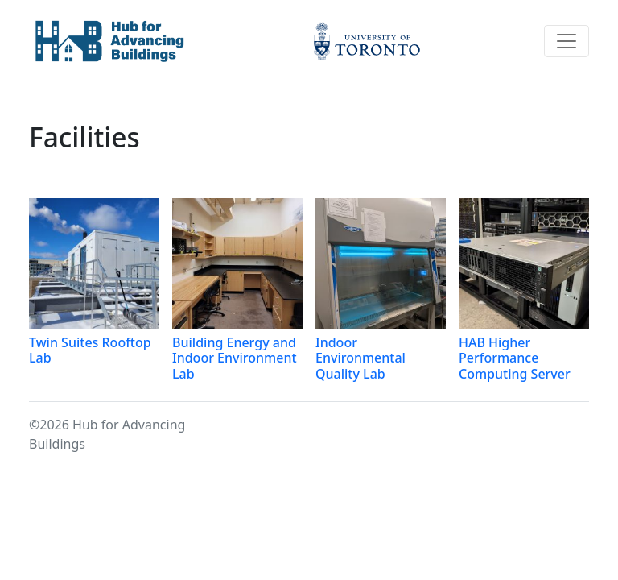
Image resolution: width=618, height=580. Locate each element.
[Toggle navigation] (566, 41)
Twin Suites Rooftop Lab (90, 350)
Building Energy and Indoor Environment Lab (234, 358)
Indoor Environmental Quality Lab (360, 358)
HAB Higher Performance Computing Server (515, 358)
